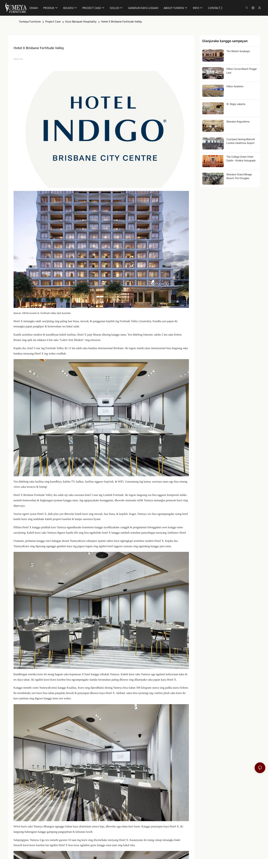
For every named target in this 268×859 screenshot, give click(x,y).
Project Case (53, 21)
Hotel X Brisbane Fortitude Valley (121, 21)
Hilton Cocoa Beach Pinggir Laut (241, 71)
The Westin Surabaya (238, 51)
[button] (221, 7)
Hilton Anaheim (235, 86)
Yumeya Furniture (30, 21)
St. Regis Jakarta (235, 104)
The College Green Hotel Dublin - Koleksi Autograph (241, 158)
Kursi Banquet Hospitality (81, 21)
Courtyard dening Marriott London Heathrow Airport (240, 141)
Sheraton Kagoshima (238, 121)
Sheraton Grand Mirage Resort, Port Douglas (239, 176)
